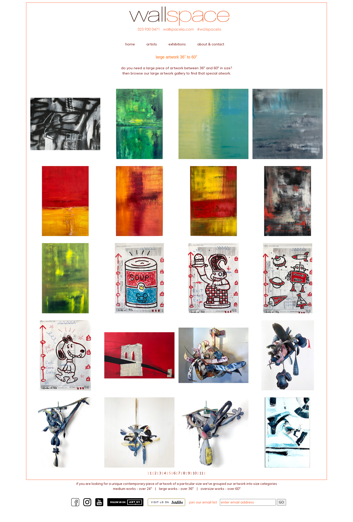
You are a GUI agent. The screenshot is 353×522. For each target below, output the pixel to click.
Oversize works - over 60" (221, 489)
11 (201, 473)
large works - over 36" (176, 489)
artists (151, 44)
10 (195, 473)
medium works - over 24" (132, 489)
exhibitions (177, 44)
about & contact (210, 44)
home (130, 44)
